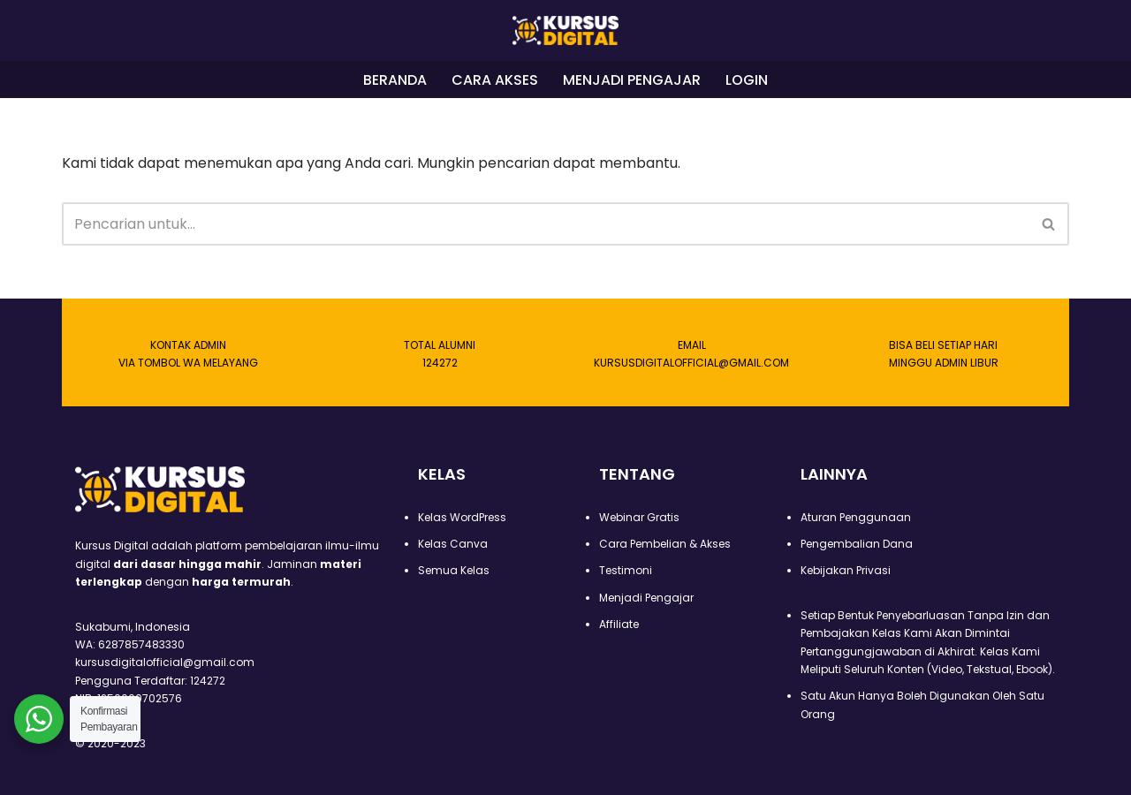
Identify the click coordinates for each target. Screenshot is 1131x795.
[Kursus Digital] (565, 30)
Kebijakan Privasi (846, 570)
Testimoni (625, 570)
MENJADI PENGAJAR (632, 80)
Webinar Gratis (639, 517)
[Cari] (545, 224)
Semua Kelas (454, 570)
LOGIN (746, 80)
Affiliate (619, 624)
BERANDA (395, 80)
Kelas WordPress (462, 517)
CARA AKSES (495, 80)
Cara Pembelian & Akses (665, 543)
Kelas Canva (453, 543)
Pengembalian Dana (857, 543)
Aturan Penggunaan (856, 517)
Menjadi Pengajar (646, 597)
